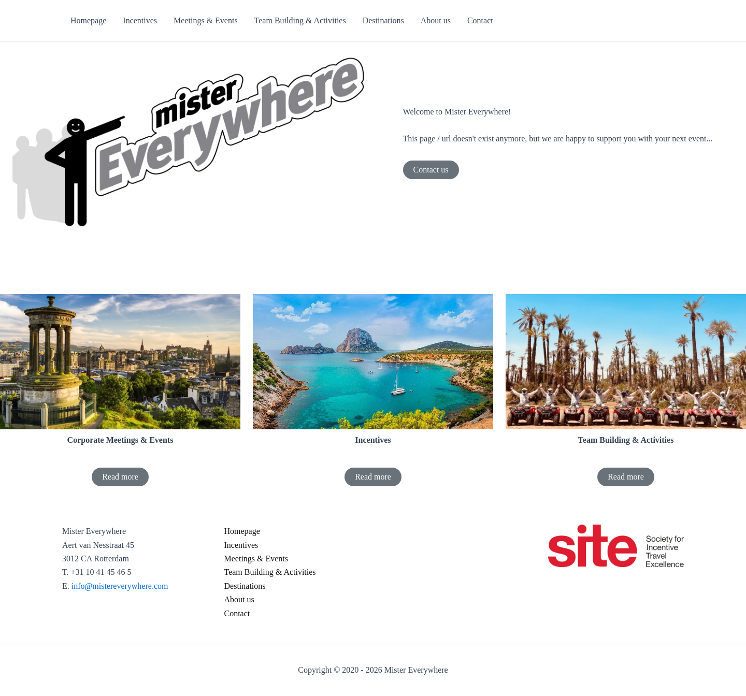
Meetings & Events (256, 558)
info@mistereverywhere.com (119, 586)
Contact (237, 613)
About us (239, 599)
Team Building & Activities (270, 572)
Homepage (242, 531)
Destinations (245, 586)
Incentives (241, 545)
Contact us (431, 169)
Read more (120, 476)
